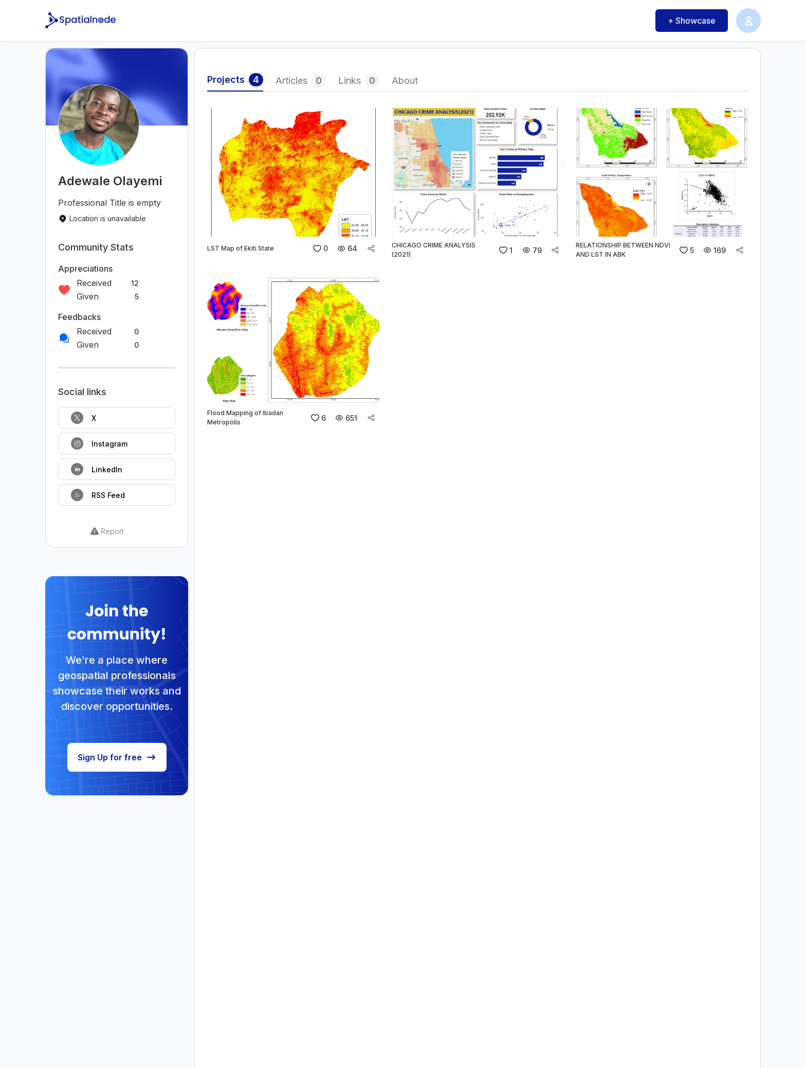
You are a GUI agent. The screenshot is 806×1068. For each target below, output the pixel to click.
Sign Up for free (117, 757)
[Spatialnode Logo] (81, 20)
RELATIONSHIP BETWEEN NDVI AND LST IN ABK (623, 249)
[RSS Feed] (116, 495)
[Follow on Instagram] (116, 443)
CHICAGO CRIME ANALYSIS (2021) (433, 249)
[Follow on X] (116, 418)
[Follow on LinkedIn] (116, 469)
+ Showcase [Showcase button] (692, 20)
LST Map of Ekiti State (240, 248)
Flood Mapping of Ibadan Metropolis (245, 417)
